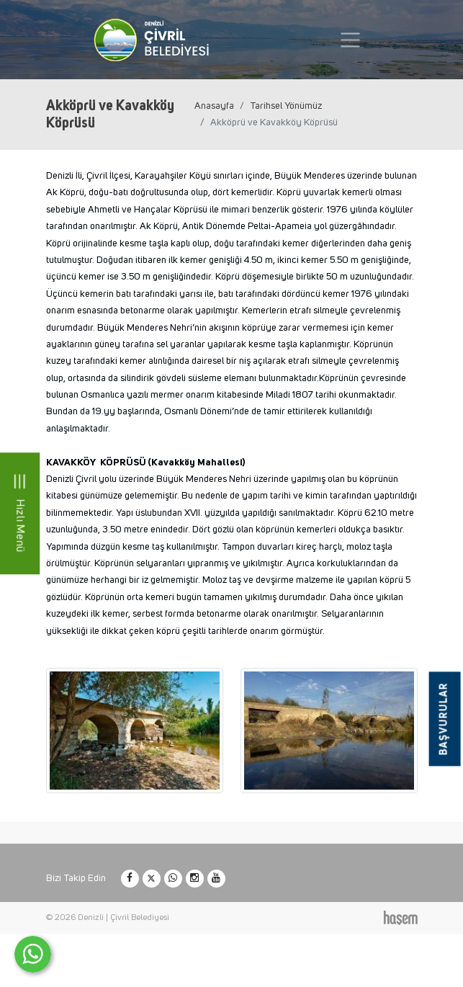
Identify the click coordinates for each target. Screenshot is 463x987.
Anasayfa (214, 106)
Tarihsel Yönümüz (286, 106)
